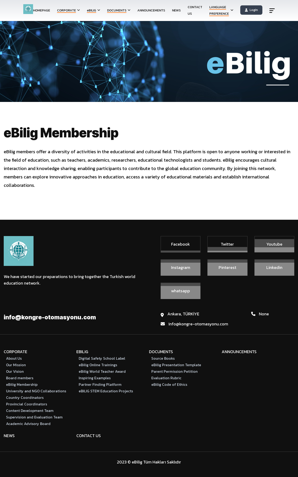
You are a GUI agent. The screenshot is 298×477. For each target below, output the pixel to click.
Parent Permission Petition (174, 371)
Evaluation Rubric (166, 378)
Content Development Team (30, 410)
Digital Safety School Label (102, 358)
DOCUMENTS (161, 351)
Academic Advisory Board (28, 423)
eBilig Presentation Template (176, 365)
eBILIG (82, 351)
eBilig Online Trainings (98, 365)
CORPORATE (15, 351)
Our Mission (16, 365)
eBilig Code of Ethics (169, 384)
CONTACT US (195, 10)
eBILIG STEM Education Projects (106, 391)
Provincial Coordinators (26, 404)
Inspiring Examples (95, 378)
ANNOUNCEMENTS (151, 10)
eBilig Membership (21, 384)
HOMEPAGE (41, 10)
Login (251, 9)
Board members (19, 378)
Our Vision (15, 371)
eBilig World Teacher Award (102, 371)
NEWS (176, 10)
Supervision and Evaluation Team (34, 417)
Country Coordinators (25, 397)
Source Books (163, 358)
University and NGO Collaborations (36, 391)
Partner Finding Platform (100, 384)
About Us (14, 358)
